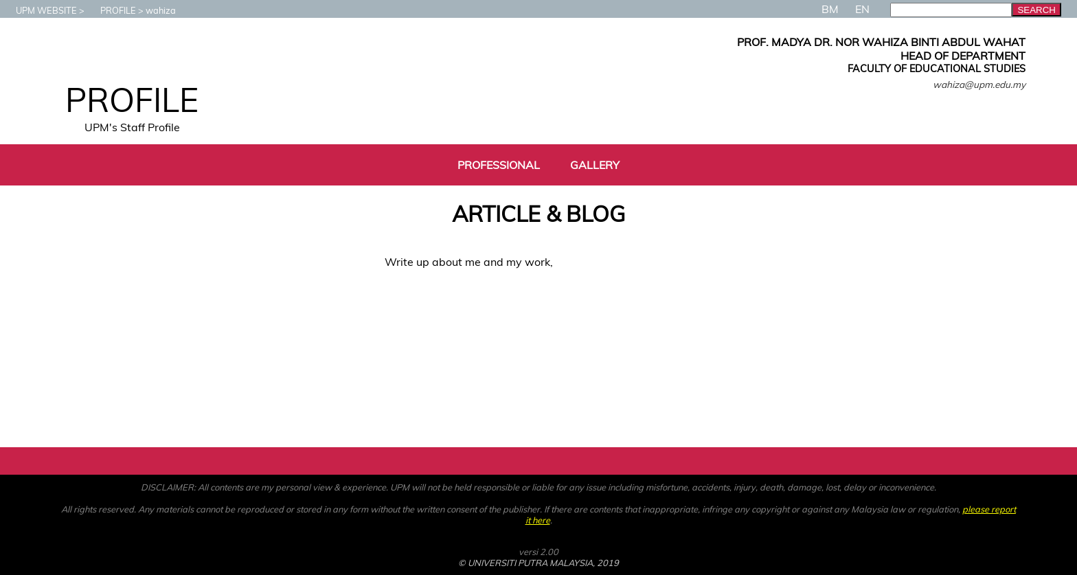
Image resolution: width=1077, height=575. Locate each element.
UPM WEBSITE (39, 10)
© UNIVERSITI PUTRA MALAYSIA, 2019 (538, 562)
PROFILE (111, 10)
